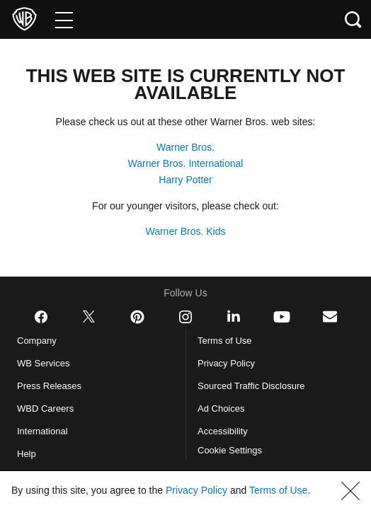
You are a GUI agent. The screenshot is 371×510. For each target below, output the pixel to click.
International (46, 431)
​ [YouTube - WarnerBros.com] (281, 317)
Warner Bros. (185, 147)
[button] (350, 482)
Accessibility (225, 431)
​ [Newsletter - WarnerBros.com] (329, 316)
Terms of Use (226, 341)
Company (39, 341)
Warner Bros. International (185, 163)
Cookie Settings (234, 450)
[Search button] (353, 19)
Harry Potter (185, 179)
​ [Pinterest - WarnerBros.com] (137, 317)
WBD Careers (48, 409)
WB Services (46, 363)
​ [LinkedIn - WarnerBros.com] (233, 316)
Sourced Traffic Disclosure (257, 386)
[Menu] (64, 19)
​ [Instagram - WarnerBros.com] (185, 317)
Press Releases (50, 386)
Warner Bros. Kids (185, 231)
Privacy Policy (229, 363)
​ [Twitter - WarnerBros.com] (89, 317)
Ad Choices (223, 409)
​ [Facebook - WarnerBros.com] (41, 317)
